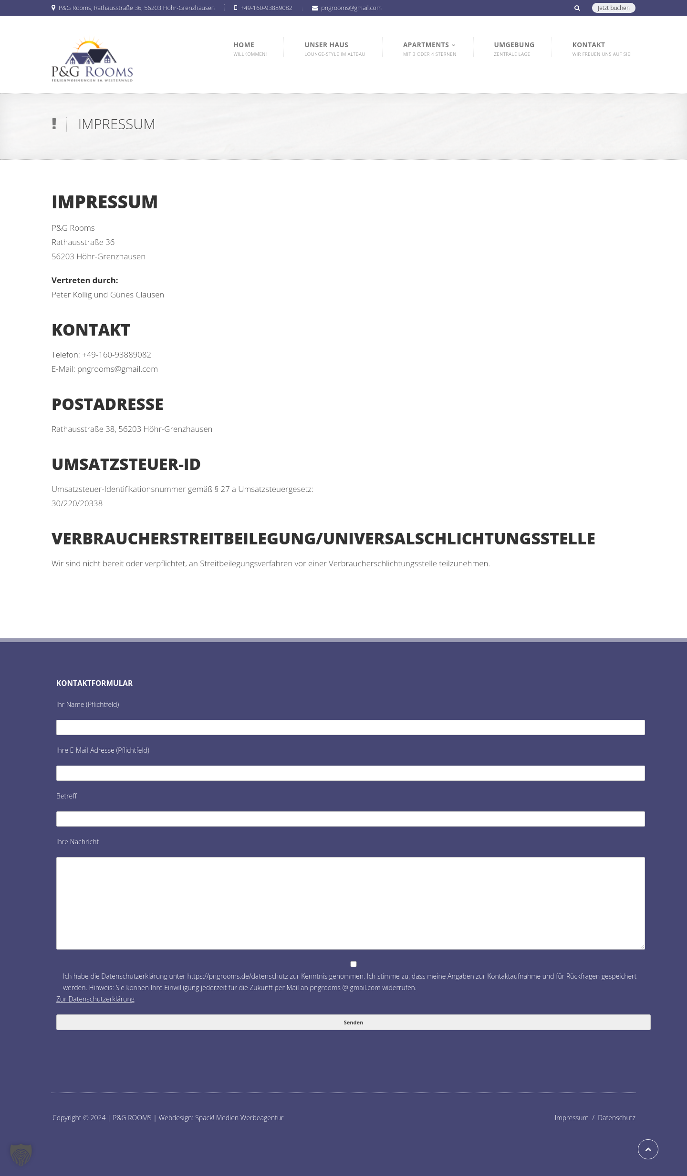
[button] (21, 1155)
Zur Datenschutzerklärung (95, 998)
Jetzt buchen (614, 8)
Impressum (576, 1117)
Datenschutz (616, 1117)
